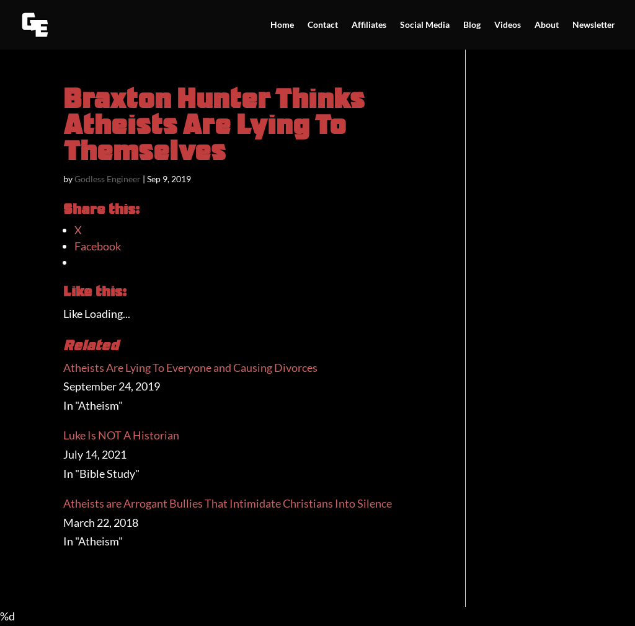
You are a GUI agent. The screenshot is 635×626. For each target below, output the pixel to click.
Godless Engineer (107, 179)
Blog (472, 25)
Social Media (425, 25)
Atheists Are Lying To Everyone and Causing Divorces (190, 367)
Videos (507, 25)
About (547, 25)
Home (282, 25)
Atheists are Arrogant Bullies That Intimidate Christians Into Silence (227, 503)
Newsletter (593, 25)
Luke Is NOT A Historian (121, 435)
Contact (323, 25)
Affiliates (369, 25)
